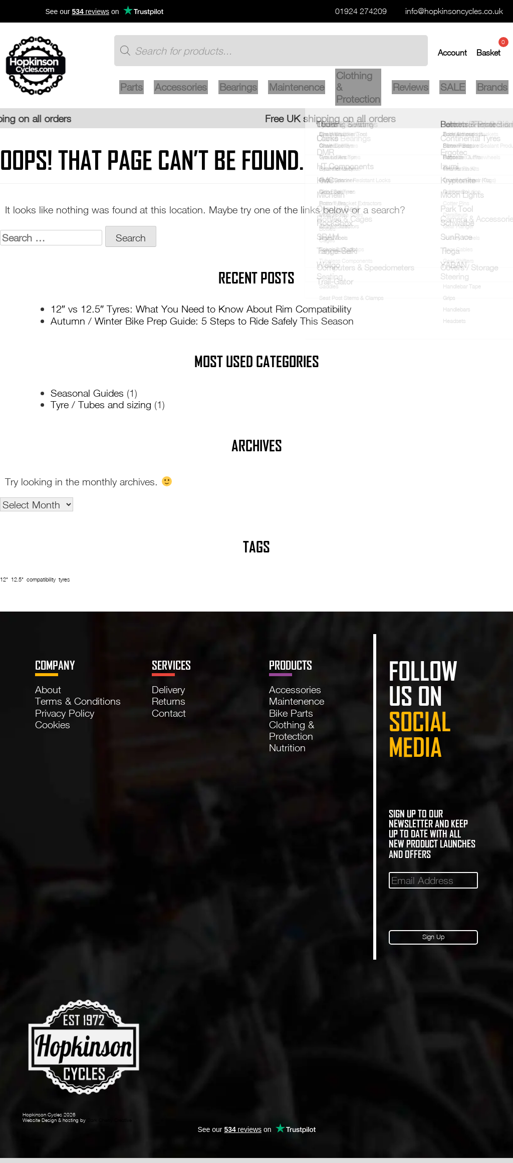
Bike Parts (291, 716)
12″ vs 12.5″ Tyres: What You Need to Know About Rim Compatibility (201, 312)
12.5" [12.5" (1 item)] (17, 583)
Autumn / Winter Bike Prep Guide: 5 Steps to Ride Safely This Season (202, 324)
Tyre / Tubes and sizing (101, 408)
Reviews (412, 91)
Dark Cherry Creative (109, 1125)
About (48, 693)
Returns (168, 704)
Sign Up (433, 941)
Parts (143, 91)
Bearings (246, 91)
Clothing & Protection (362, 91)
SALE (452, 91)
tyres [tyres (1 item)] (64, 583)
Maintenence (302, 91)
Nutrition (287, 751)
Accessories (191, 91)
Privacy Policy (64, 716)
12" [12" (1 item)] (4, 583)
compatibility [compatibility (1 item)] (41, 583)
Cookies (52, 727)
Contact (169, 716)
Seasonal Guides (87, 396)
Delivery (168, 693)
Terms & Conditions (78, 704)
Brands (490, 91)
